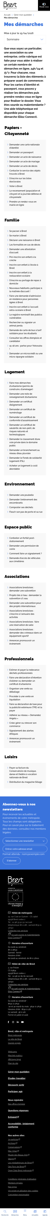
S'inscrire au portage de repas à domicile (25, 282)
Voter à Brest (15, 186)
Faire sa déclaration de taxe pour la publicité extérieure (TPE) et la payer (25, 707)
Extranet (13, 1117)
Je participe (14, 1139)
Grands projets (14, 1043)
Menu (25, 1213)
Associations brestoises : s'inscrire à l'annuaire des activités (21, 614)
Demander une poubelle (21, 495)
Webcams (12, 1052)
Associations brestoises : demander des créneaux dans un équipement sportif (25, 632)
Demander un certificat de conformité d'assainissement (23, 419)
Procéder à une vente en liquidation (21, 698)
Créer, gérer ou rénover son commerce (22, 724)
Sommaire (25, 39)
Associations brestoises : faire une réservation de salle (24, 623)
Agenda (45, 1212)
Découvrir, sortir (16, 1085)
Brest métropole (15, 1035)
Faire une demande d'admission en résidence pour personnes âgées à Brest (25, 299)
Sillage (12, 1159)
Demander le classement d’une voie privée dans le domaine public (24, 442)
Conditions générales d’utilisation (22, 1179)
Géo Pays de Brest (17, 1167)
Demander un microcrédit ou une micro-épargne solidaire (26, 355)
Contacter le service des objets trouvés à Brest (24, 172)
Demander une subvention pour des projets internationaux (25, 604)
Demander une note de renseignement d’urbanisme (23, 395)
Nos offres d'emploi (16, 1104)
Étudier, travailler (16, 1078)
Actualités (35, 1212)
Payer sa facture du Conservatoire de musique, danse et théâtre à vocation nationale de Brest (23, 773)
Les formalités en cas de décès (24, 244)
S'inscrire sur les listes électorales (20, 180)
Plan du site (13, 1063)
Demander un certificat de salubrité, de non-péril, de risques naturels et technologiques (22, 430)
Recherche (5, 1212)
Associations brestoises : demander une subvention (22, 589)
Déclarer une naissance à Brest (24, 240)
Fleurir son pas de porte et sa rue (25, 512)
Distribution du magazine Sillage (25, 782)
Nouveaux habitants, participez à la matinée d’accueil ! (25, 290)
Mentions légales (15, 1183)
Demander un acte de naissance (25, 157)
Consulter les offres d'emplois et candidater (25, 339)
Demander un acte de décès (23, 166)
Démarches (15, 1212)
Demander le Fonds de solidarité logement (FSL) (25, 459)
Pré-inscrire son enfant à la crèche (22, 259)
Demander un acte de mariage (24, 161)
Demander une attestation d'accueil (22, 251)
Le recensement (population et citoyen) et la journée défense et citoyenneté (25, 193)
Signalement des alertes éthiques (21, 732)
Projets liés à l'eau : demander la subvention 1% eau (25, 597)
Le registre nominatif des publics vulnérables (25, 316)
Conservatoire (15, 1147)
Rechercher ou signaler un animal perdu (22, 324)
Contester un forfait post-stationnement (22, 540)
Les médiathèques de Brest (21, 1163)
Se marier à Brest (18, 235)
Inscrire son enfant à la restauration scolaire (20, 274)
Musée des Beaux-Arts (18, 1155)
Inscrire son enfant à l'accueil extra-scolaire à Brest (23, 308)
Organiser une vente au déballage (21, 690)
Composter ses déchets (21, 507)
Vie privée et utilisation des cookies (23, 1191)
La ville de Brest (15, 1039)
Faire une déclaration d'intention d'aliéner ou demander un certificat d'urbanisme (25, 680)
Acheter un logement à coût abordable (23, 467)
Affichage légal (14, 1059)
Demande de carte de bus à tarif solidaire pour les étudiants (25, 332)
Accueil (7, 15)
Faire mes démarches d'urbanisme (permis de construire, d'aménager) (21, 386)
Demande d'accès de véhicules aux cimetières (24, 560)
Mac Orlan (13, 1151)
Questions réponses (18, 1110)
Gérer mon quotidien (23, 15)
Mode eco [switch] (44, 5)
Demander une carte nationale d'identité (24, 146)
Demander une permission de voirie (24, 547)
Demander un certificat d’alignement (20, 403)
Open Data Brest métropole (21, 1170)
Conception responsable (18, 1195)
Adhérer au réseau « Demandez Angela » (25, 717)
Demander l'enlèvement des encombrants (23, 501)
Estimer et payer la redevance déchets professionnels (24, 671)
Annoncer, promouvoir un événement (22, 642)
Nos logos (12, 1187)
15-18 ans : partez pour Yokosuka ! (25, 347)
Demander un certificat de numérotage (22, 411)
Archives (12, 1143)
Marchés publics (15, 1055)
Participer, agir (15, 1091)
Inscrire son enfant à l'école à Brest (23, 266)
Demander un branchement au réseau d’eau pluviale (24, 452)
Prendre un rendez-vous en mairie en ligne (22, 203)
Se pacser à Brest (18, 231)
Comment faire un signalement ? (25, 553)
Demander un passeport (21, 152)
